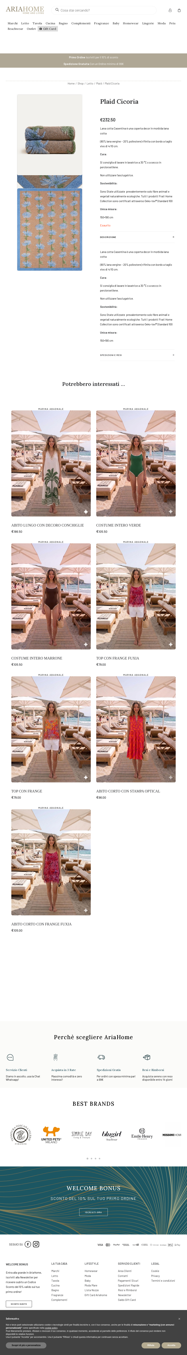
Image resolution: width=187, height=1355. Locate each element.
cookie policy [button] (51, 1328)
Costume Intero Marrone (36, 727)
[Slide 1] (87, 1158)
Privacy (155, 1275)
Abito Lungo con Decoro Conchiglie (47, 594)
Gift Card (49, 29)
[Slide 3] (96, 1158)
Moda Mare (91, 1285)
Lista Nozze (92, 1290)
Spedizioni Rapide (128, 1285)
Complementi (80, 23)
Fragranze (101, 23)
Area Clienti (125, 1271)
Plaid (99, 83)
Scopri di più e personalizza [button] (26, 1345)
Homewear (131, 23)
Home (71, 83)
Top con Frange (26, 860)
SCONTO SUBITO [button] (19, 1304)
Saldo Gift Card (127, 1299)
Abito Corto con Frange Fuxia (41, 993)
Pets (172, 23)
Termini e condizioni (163, 1280)
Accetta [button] (171, 1345)
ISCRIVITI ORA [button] (93, 1212)
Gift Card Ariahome (96, 1295)
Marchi (13, 23)
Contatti (123, 1275)
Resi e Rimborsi (127, 1290)
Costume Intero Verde (118, 594)
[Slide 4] (100, 1158)
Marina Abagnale (51, 477)
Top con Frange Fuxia (117, 727)
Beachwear (15, 29)
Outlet (31, 29)
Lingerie (148, 23)
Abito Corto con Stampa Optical (128, 860)
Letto (25, 23)
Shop (81, 83)
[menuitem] (172, 10)
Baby (116, 23)
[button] (51, 532)
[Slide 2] (91, 1158)
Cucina (50, 23)
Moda (162, 23)
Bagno (63, 23)
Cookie (155, 1271)
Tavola (37, 23)
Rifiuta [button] (150, 1345)
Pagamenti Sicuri (128, 1280)
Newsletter (124, 1295)
